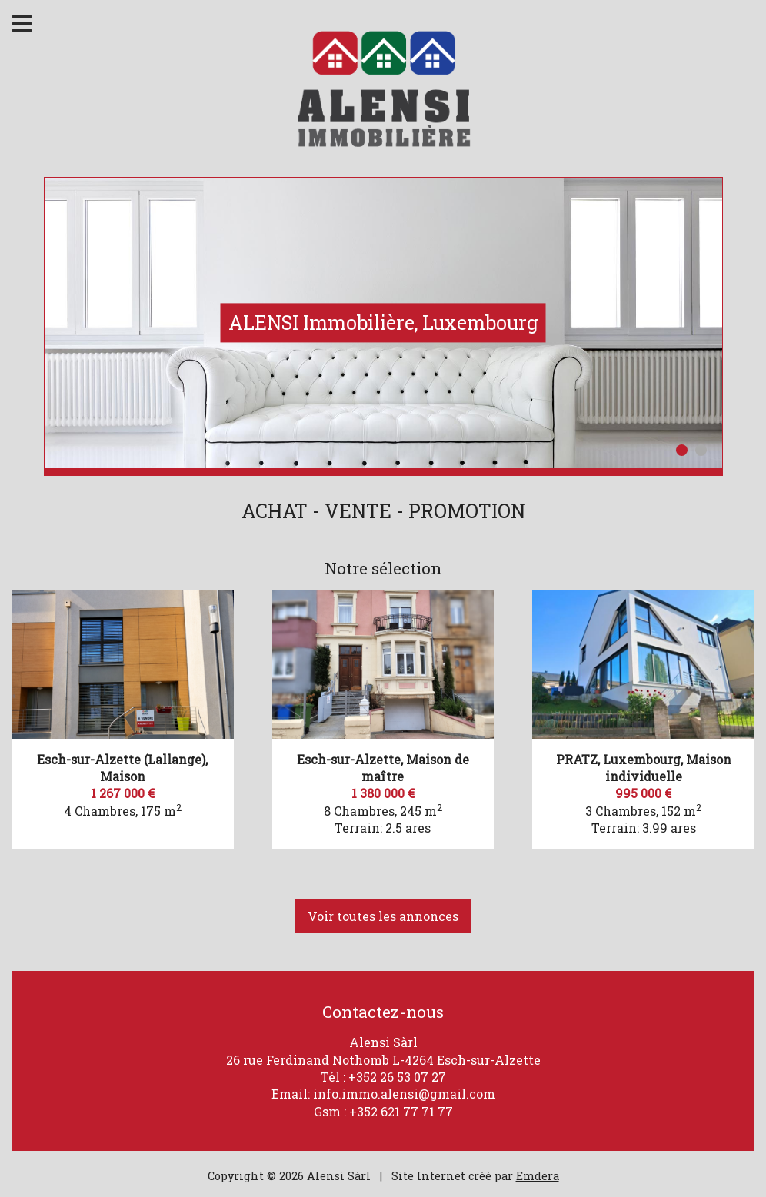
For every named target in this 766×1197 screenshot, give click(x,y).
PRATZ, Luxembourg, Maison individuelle (643, 767)
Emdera (537, 1176)
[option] (383, 323)
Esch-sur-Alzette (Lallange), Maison (122, 767)
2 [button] (701, 450)
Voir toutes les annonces (383, 916)
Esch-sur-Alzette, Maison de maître (383, 767)
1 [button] (682, 450)
